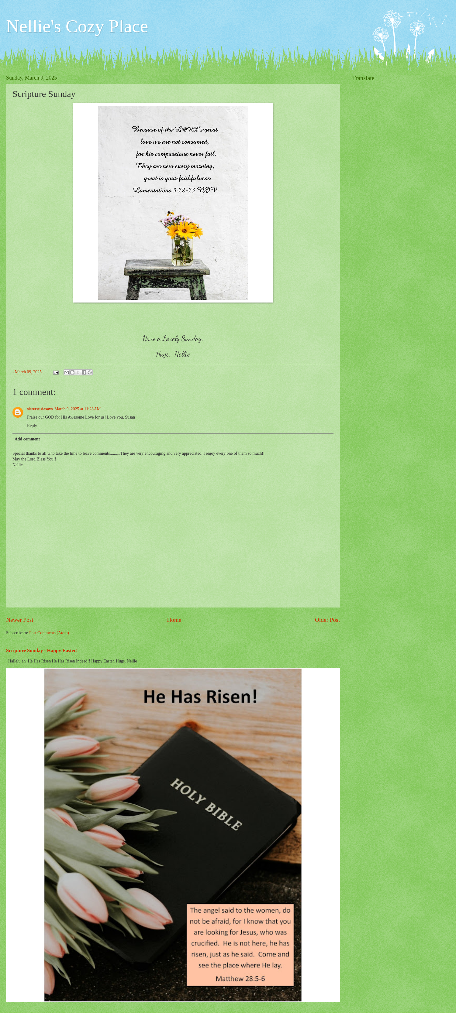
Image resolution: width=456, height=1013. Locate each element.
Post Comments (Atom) (49, 633)
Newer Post (19, 620)
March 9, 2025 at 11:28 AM (77, 409)
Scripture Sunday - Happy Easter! (42, 650)
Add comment (27, 439)
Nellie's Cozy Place (77, 26)
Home (174, 620)
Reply (32, 425)
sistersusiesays (40, 409)
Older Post (327, 620)
